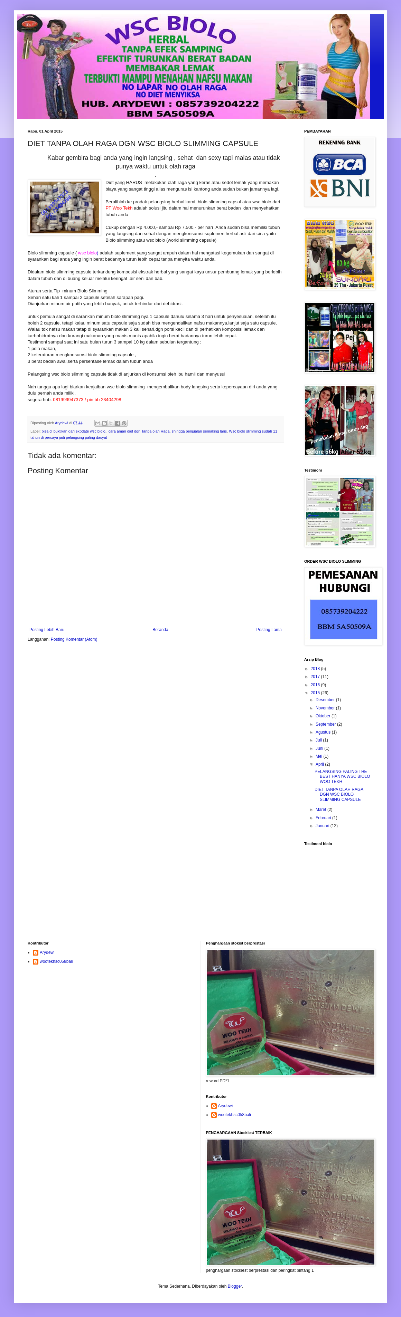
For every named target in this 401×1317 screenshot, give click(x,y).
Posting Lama (269, 629)
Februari (324, 817)
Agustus (324, 732)
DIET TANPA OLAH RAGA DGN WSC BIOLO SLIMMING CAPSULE (339, 794)
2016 (316, 684)
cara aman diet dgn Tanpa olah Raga (139, 431)
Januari (323, 825)
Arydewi (47, 952)
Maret (321, 809)
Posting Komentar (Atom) (74, 639)
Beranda (160, 629)
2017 (316, 676)
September (326, 724)
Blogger (235, 1286)
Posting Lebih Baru (46, 629)
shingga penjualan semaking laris (199, 431)
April (320, 764)
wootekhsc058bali (56, 961)
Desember (326, 699)
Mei (320, 756)
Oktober (324, 716)
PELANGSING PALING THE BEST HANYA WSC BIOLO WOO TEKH (342, 776)
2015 (316, 692)
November (326, 708)
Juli (319, 740)
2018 (316, 668)
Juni (320, 748)
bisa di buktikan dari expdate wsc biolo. (73, 431)
